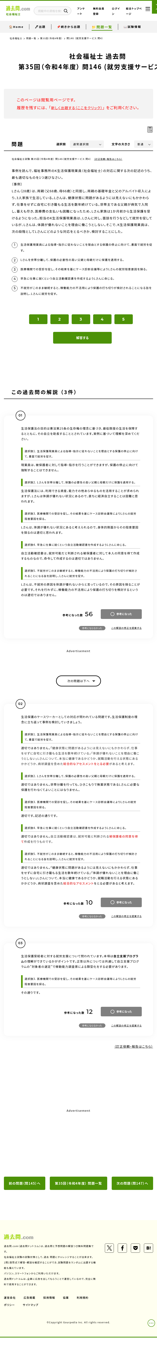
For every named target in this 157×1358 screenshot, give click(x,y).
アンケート (92, 14)
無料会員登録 (104, 14)
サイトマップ (31, 1325)
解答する (82, 357)
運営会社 (10, 1318)
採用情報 (50, 1318)
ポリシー (9, 1325)
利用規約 (84, 1318)
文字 (121, 152)
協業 (67, 1318)
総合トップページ (131, 14)
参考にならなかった (92, 647)
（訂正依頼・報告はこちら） (109, 166)
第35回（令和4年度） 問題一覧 (78, 1203)
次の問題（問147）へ (132, 1203)
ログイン (118, 14)
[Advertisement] (78, 1163)
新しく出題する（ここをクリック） (79, 107)
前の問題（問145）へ (25, 1203)
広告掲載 (30, 1318)
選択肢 (61, 152)
